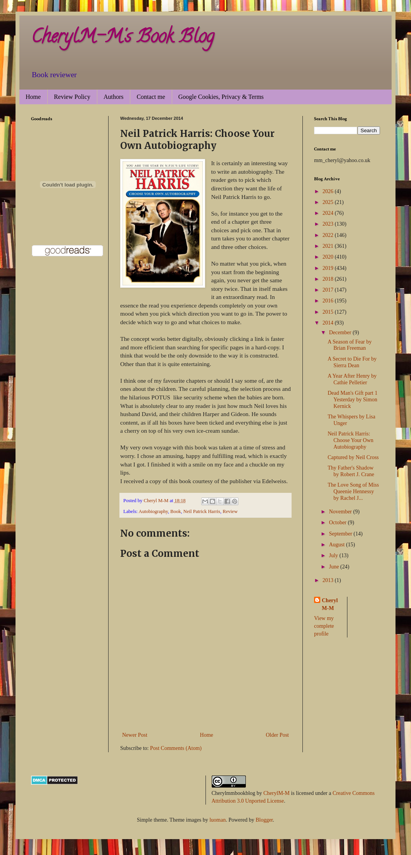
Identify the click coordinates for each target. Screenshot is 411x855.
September (341, 534)
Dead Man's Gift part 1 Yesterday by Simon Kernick (353, 399)
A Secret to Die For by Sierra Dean (352, 362)
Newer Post (134, 735)
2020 (329, 257)
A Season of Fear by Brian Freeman (350, 345)
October (338, 522)
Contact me (150, 96)
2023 (329, 224)
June (334, 567)
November (341, 512)
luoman (217, 820)
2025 (329, 202)
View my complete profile (324, 625)
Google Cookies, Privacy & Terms (221, 96)
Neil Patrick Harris (201, 511)
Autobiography (153, 511)
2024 (329, 213)
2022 (329, 235)
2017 (329, 290)
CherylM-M (276, 793)
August (337, 545)
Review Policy (72, 96)
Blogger (264, 820)
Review (230, 511)
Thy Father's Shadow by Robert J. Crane (351, 471)
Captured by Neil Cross (353, 457)
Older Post (277, 735)
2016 (329, 301)
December (340, 332)
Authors (114, 96)
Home (33, 96)
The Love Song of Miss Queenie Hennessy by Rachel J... (353, 491)
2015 (329, 312)
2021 (329, 246)
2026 (329, 191)
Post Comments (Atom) (176, 748)
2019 (329, 268)
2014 (329, 323)
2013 (329, 580)
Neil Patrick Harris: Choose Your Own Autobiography (350, 440)
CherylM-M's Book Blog (122, 38)
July (334, 555)
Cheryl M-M (330, 604)
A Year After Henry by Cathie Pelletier (352, 379)
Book (175, 511)
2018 (329, 279)
